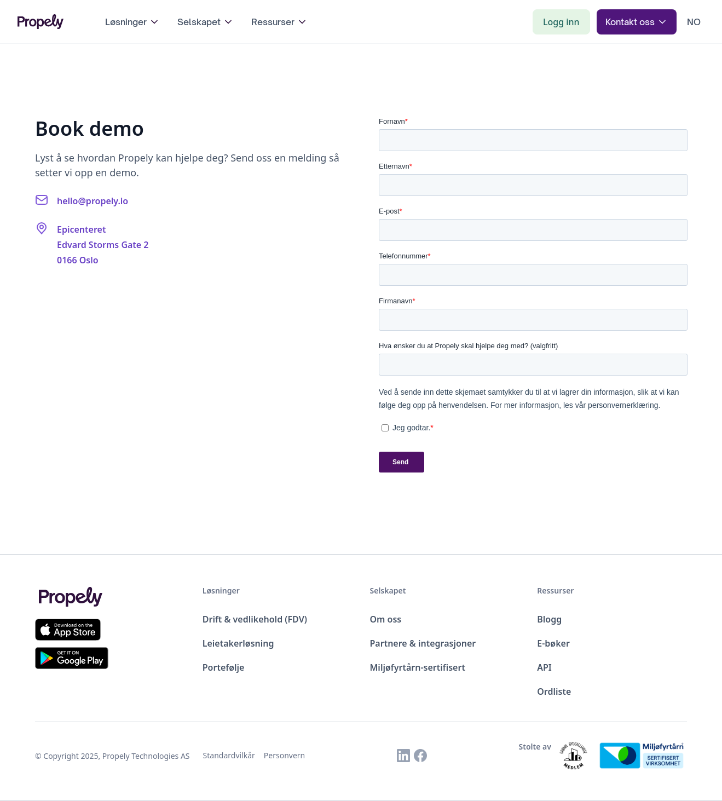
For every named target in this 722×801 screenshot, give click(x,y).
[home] (50, 21)
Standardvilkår (229, 755)
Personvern (284, 755)
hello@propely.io (92, 201)
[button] (132, 22)
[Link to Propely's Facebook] (420, 755)
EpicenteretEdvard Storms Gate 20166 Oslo (103, 244)
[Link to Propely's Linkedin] (403, 755)
